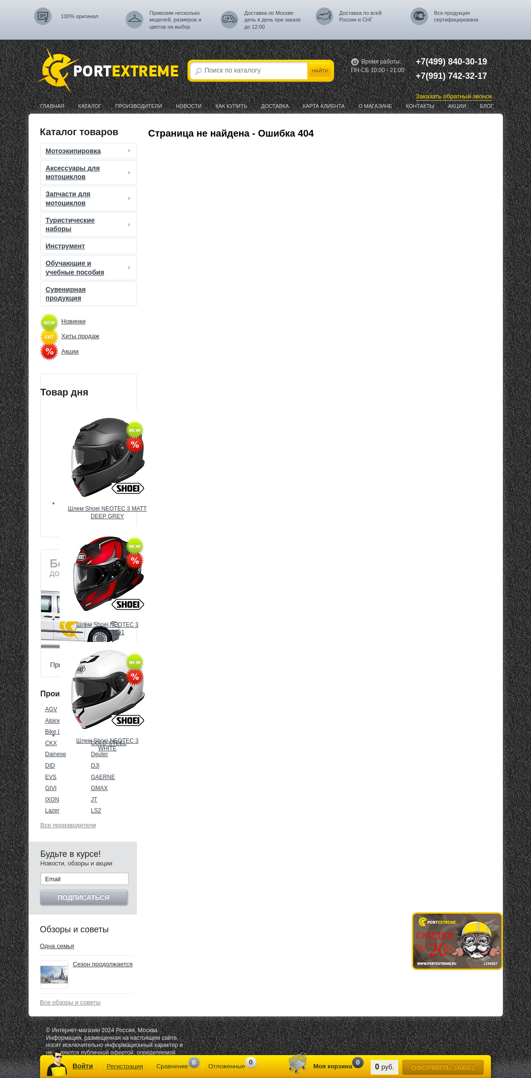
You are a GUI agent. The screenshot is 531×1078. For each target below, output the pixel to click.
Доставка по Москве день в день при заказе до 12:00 (272, 20)
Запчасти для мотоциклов (89, 198)
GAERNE (103, 777)
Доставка (275, 106)
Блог (487, 106)
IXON (52, 799)
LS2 (96, 810)
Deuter (99, 754)
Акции (457, 106)
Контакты (420, 106)
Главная (52, 106)
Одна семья (57, 946)
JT (94, 799)
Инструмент (65, 246)
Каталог (90, 106)
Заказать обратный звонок (454, 96)
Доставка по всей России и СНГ (360, 16)
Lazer (52, 810)
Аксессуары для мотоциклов (89, 172)
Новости (188, 106)
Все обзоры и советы (70, 1002)
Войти (83, 1066)
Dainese (55, 754)
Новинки (74, 321)
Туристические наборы (89, 224)
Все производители (68, 825)
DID (50, 765)
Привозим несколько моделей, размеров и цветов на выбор (175, 20)
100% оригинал (79, 16)
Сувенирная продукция (66, 294)
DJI (95, 765)
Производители (138, 106)
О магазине (375, 106)
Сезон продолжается (103, 964)
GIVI (51, 788)
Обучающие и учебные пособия (89, 267)
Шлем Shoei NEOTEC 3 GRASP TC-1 (107, 628)
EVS (51, 777)
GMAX (99, 788)
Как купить (231, 106)
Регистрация (125, 1066)
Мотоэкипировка (89, 151)
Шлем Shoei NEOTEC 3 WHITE (107, 744)
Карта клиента (324, 106)
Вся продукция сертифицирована (456, 16)
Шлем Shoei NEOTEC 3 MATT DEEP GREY (107, 512)
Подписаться (83, 897)
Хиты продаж (81, 336)
